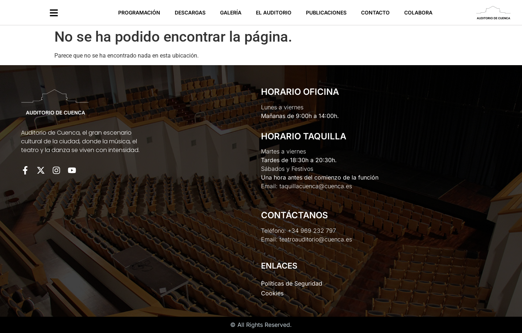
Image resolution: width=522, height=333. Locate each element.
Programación (139, 12)
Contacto (375, 12)
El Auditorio (273, 12)
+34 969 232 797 (312, 230)
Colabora (418, 12)
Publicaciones (326, 12)
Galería (230, 12)
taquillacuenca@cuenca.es (315, 186)
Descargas (190, 12)
